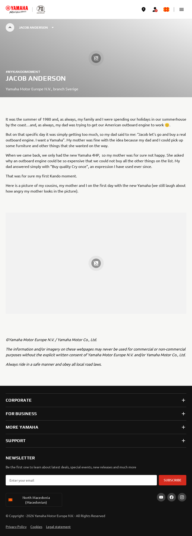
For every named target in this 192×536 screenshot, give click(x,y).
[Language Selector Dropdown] (166, 9)
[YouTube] (161, 497)
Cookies (36, 526)
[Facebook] (171, 497)
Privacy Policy (16, 526)
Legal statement (58, 526)
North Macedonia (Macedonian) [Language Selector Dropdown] (29, 499)
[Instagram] (182, 497)
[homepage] (17, 9)
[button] (181, 9)
